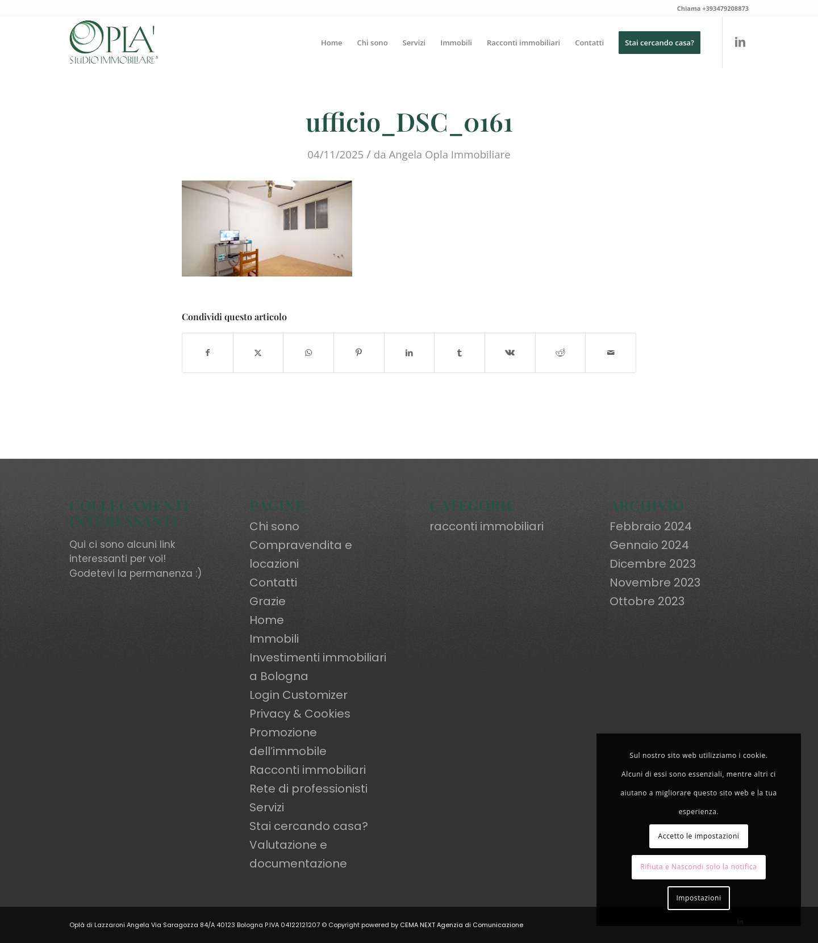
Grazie (267, 601)
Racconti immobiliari (307, 770)
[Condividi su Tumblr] (460, 352)
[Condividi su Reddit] (561, 352)
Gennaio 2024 (649, 545)
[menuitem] (332, 42)
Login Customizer (298, 695)
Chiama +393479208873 (713, 8)
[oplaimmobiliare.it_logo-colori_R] (113, 42)
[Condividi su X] (258, 352)
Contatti (273, 582)
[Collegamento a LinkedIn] (740, 42)
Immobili (274, 639)
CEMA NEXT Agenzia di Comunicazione (461, 924)
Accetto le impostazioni (698, 836)
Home (266, 620)
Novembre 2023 (655, 582)
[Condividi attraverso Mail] (611, 352)
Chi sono (274, 526)
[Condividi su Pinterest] (359, 352)
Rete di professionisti (308, 789)
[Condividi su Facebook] (207, 352)
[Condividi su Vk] (510, 352)
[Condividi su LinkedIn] (410, 352)
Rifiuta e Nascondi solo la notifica (698, 866)
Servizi (266, 807)
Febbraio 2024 (651, 526)
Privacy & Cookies (299, 714)
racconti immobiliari (486, 526)
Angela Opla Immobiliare (449, 154)
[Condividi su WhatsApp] (308, 352)
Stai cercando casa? (308, 826)
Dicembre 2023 (653, 564)
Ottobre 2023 (647, 601)
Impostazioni (698, 898)
